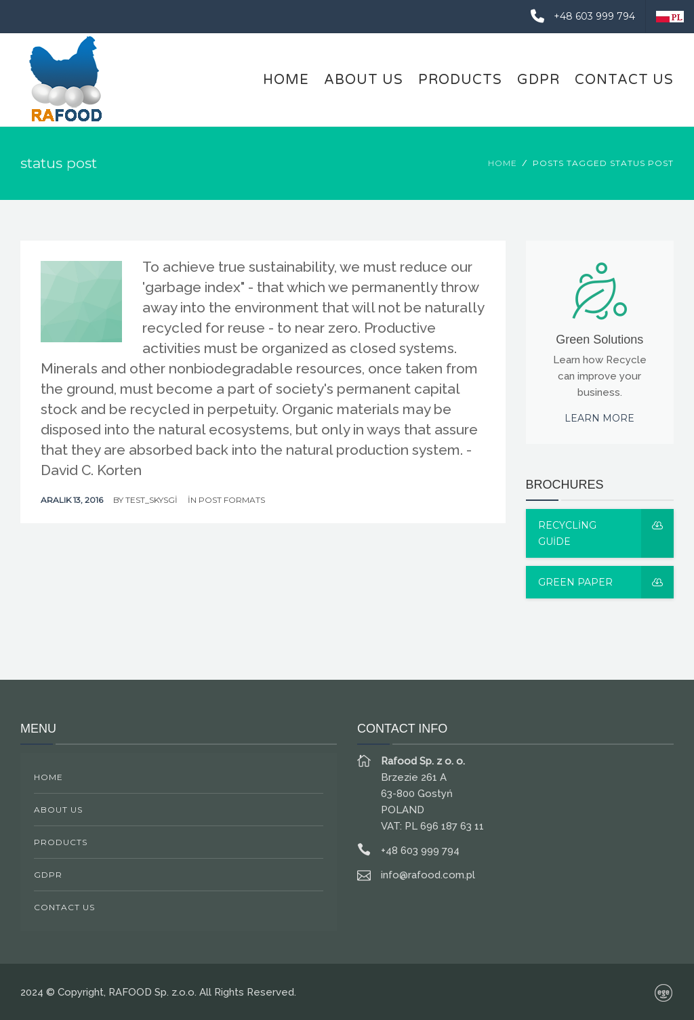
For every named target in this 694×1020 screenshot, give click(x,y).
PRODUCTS (460, 80)
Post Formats (232, 500)
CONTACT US (624, 80)
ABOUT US (363, 80)
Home (502, 163)
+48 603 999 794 (578, 16)
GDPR (538, 80)
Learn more (599, 418)
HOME (286, 80)
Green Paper (606, 582)
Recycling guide (606, 533)
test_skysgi (151, 500)
